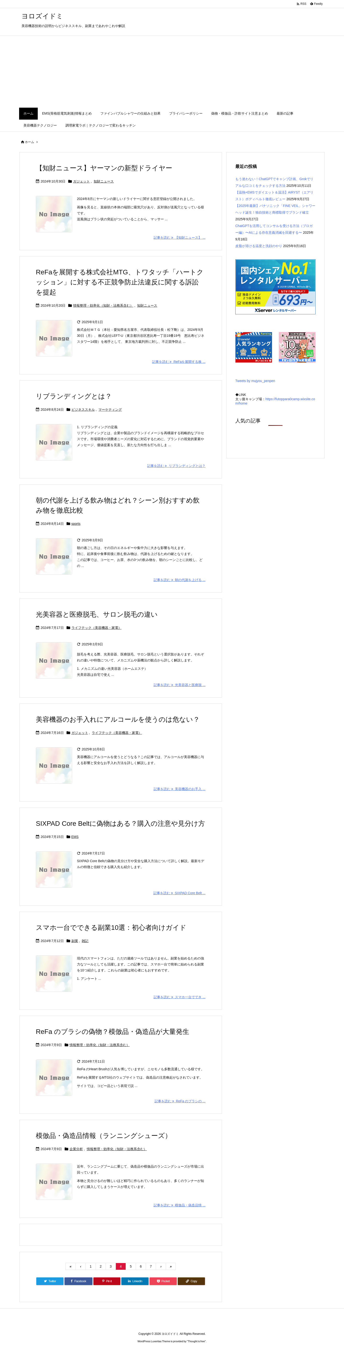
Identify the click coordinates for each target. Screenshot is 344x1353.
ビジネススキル (83, 409)
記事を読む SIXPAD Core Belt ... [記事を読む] (179, 893)
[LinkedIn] (135, 1281)
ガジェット (81, 181)
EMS (75, 837)
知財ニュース (104, 181)
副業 (74, 941)
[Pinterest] (107, 1281)
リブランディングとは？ (74, 396)
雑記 (85, 941)
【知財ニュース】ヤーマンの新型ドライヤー (104, 168)
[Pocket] (163, 1281)
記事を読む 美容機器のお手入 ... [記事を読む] (179, 789)
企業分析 (76, 1149)
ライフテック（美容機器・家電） (96, 628)
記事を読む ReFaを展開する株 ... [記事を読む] (178, 362)
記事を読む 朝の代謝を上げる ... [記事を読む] (179, 580)
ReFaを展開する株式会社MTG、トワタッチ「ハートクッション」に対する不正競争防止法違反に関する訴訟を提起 (120, 282)
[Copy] (191, 1281)
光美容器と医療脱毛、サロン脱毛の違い (97, 614)
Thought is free (196, 1341)
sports (76, 524)
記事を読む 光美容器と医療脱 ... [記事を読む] (179, 685)
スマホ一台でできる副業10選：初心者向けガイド (111, 927)
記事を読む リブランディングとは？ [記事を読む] (176, 466)
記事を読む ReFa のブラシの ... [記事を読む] (180, 1101)
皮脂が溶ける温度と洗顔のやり (258, 246)
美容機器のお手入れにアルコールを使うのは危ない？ (118, 719)
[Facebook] (78, 1281)
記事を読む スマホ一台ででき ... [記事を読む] (179, 997)
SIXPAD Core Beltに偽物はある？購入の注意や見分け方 (120, 823)
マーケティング (110, 409)
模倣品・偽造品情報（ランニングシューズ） (104, 1135)
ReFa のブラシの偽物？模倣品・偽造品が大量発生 (112, 1031)
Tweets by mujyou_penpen (255, 381)
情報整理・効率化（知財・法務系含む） (103, 305)
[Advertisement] (172, 71)
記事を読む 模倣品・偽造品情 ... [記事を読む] (179, 1205)
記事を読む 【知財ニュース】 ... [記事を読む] (179, 237)
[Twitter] (50, 1281)
